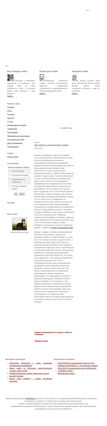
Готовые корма (18, 171)
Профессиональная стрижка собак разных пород (29, 374)
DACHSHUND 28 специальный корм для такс (76, 363)
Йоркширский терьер (66, 374)
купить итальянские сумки (62, 228)
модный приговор (16, 376)
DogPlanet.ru (31, 399)
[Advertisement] (53, 44)
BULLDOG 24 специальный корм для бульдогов (77, 368)
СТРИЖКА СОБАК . (66, 371)
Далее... (10, 96)
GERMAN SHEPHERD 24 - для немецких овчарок (77, 366)
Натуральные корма (20, 175)
